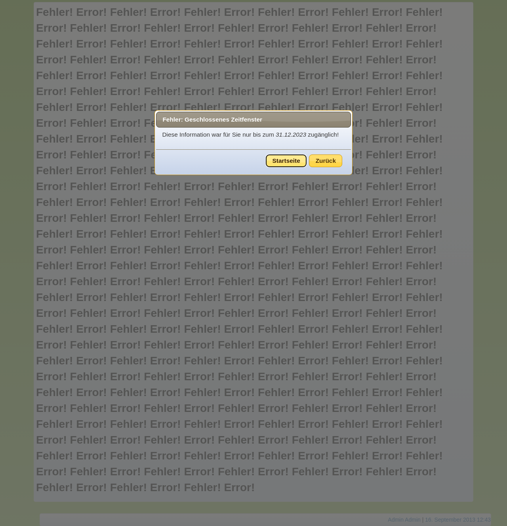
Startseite (286, 160)
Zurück (326, 160)
